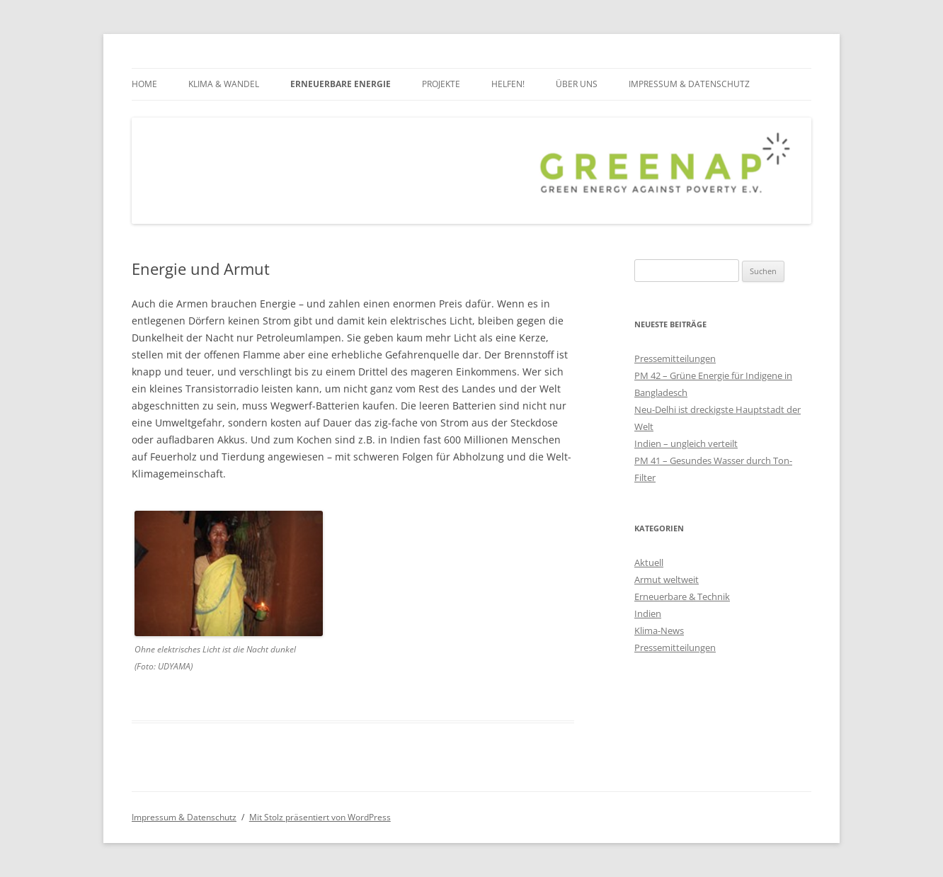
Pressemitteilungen (675, 358)
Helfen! (508, 84)
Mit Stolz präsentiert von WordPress (320, 817)
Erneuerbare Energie (340, 84)
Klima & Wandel (223, 84)
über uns (577, 84)
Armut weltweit (666, 579)
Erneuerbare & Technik (682, 596)
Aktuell (648, 562)
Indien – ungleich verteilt (686, 443)
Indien (647, 613)
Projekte (441, 84)
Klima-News (659, 630)
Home (144, 84)
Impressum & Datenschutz (689, 84)
